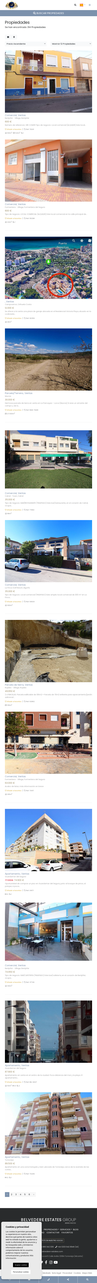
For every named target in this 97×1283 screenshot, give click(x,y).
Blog (75, 1229)
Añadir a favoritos (13, 129)
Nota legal (56, 1273)
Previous (8, 81)
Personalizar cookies (21, 1272)
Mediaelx (47, 1273)
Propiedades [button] (50, 1229)
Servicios (65, 1229)
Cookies (77, 1273)
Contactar (53, 1232)
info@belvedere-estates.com (49, 1251)
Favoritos (67, 1232)
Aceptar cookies (21, 1265)
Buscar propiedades (48, 13)
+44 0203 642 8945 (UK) (67, 1247)
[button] (26, 44)
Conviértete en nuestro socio (48, 1240)
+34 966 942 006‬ (45, 1247)
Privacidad (67, 1273)
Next (89, 81)
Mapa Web (87, 1273)
